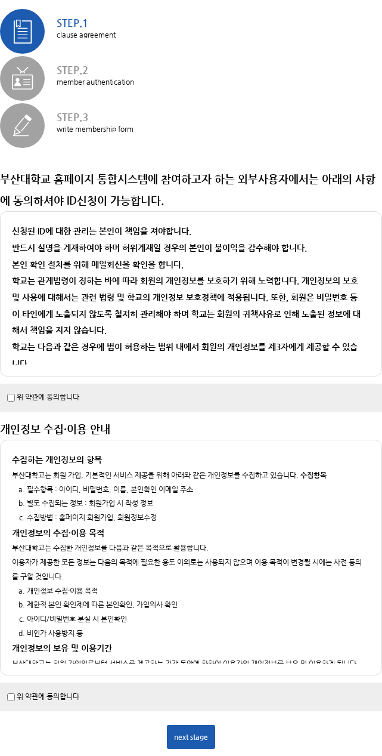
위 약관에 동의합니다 (48, 397)
